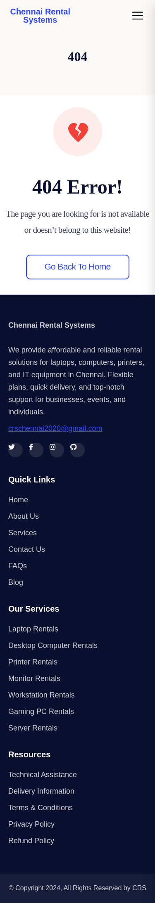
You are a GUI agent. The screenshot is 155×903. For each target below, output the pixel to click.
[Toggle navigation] (140, 15)
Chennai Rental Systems (40, 15)
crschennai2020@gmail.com (55, 428)
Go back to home (77, 266)
